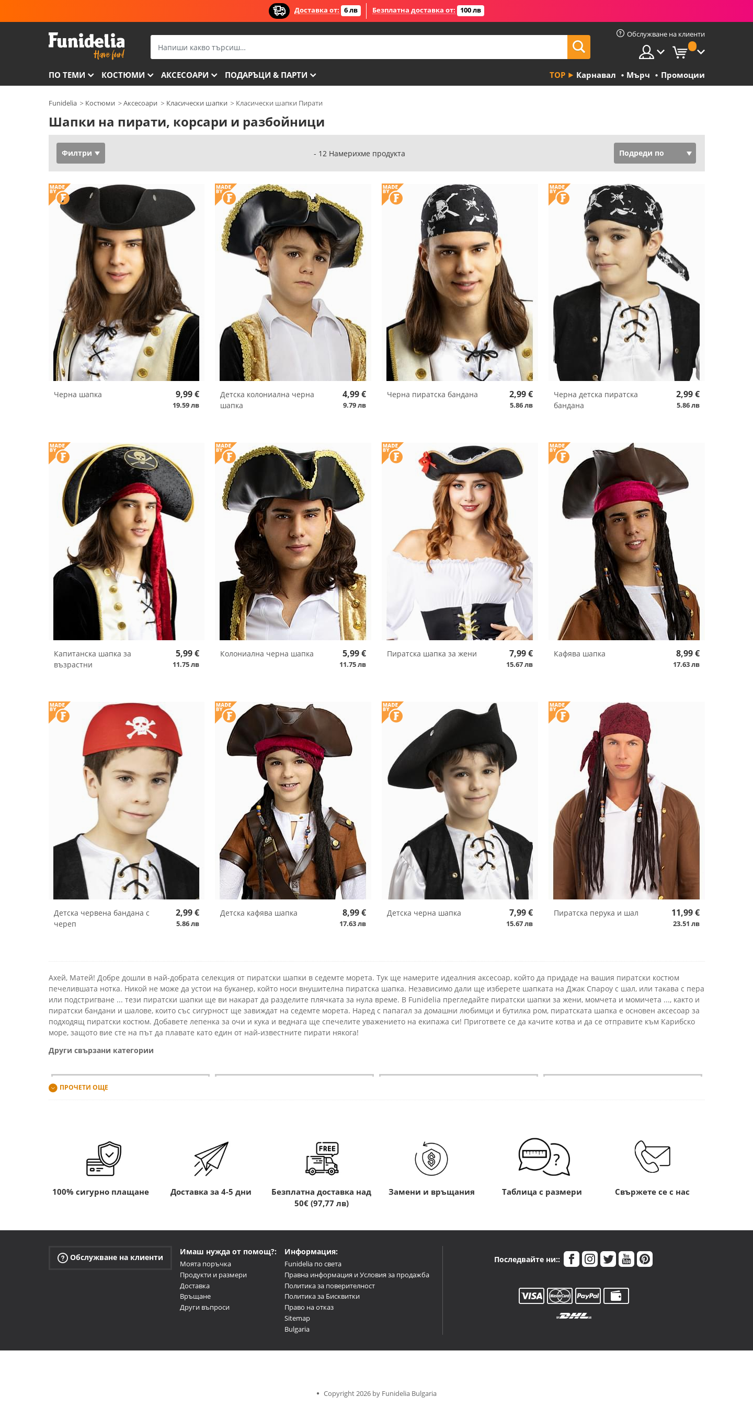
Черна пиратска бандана (432, 394)
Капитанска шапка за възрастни (92, 659)
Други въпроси (205, 1307)
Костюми (123, 75)
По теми (67, 75)
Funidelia (63, 103)
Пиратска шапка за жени (432, 654)
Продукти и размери (213, 1274)
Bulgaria (297, 1329)
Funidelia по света (312, 1263)
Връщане (195, 1296)
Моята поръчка (205, 1263)
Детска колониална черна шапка (267, 399)
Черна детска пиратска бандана (596, 399)
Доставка (195, 1285)
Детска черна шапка (424, 913)
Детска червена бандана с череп (102, 918)
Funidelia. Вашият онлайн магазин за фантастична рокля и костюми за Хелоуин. (86, 46)
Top (557, 75)
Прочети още (84, 1087)
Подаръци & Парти (266, 75)
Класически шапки (196, 103)
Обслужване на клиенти (110, 1257)
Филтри (77, 153)
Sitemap (297, 1318)
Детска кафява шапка (259, 913)
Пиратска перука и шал (596, 913)
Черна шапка (78, 394)
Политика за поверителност (329, 1285)
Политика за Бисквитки (322, 1296)
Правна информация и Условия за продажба (356, 1274)
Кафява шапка (580, 654)
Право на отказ (309, 1307)
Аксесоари (185, 75)
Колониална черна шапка (267, 654)
